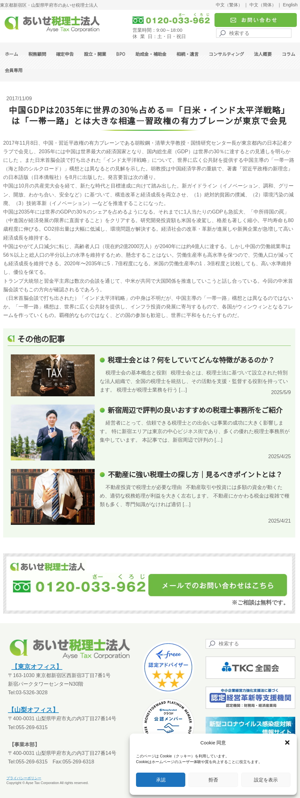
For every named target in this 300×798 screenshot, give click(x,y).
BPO (120, 54)
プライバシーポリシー (23, 778)
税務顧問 (37, 54)
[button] (287, 742)
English (290, 4)
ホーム (11, 54)
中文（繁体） (229, 4)
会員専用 (14, 70)
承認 (161, 779)
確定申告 (65, 54)
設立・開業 (95, 54)
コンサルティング (226, 54)
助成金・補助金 (151, 54)
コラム (288, 54)
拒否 (213, 779)
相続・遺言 (187, 54)
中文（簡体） (262, 4)
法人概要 (263, 54)
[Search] (253, 33)
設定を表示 (266, 779)
